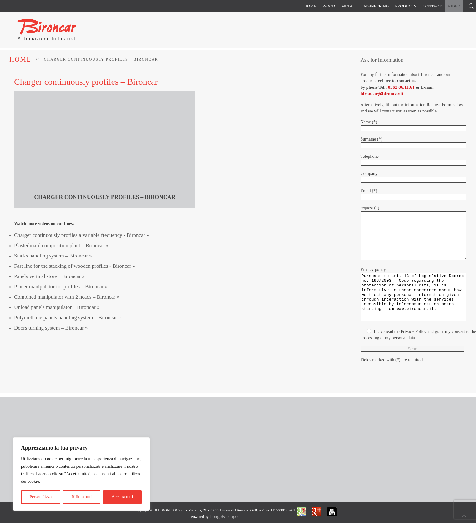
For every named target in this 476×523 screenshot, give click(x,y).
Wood (328, 6)
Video (454, 6)
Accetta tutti (122, 497)
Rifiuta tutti (81, 497)
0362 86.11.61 (401, 87)
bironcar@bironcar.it (382, 93)
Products (405, 6)
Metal (348, 6)
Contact (432, 6)
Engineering (375, 6)
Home (310, 6)
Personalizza (41, 497)
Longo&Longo (224, 516)
